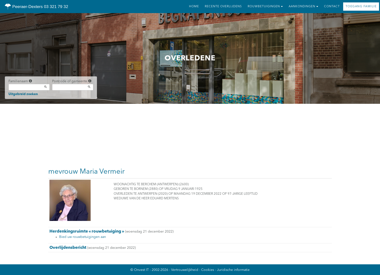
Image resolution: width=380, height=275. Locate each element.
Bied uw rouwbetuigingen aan (82, 237)
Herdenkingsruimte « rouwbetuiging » (86, 231)
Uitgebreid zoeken (23, 94)
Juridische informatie (233, 270)
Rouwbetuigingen (265, 6)
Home (194, 6)
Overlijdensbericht (67, 248)
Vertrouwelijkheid (184, 270)
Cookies (207, 270)
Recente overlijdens (223, 6)
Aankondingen (303, 6)
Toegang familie (361, 6)
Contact (332, 6)
